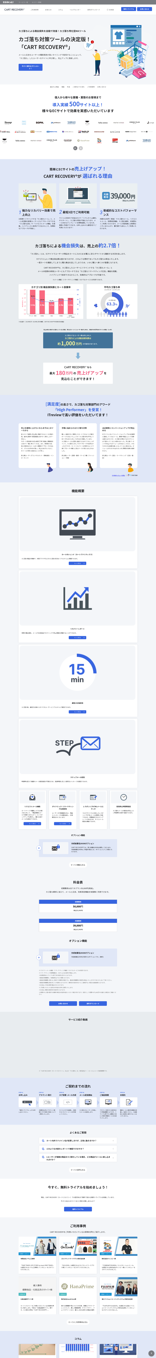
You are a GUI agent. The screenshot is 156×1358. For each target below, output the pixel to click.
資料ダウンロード (98, 9)
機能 (57, 85)
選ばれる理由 (44, 85)
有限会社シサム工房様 (29, 1007)
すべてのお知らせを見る (78, 1205)
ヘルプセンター (82, 9)
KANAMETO (62, 1334)
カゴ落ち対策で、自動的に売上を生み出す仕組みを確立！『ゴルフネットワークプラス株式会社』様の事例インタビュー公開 (81, 1192)
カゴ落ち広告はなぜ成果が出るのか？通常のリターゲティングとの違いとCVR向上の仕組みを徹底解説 (118, 1118)
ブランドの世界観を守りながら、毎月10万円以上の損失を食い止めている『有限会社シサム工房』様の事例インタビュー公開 (82, 1184)
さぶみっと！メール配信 (67, 1328)
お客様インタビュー (26, 1002)
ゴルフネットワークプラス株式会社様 (75, 1007)
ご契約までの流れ (81, 85)
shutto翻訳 (24, 1321)
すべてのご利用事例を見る (78, 1071)
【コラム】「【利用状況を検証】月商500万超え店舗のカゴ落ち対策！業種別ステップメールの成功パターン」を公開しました (81, 1196)
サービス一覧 (23, 2)
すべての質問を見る (78, 917)
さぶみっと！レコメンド (67, 1321)
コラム (70, 9)
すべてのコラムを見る (78, 1143)
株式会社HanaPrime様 (70, 1048)
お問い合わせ (144, 9)
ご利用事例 (50, 9)
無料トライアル (128, 9)
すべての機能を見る (78, 610)
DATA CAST (24, 1334)
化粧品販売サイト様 (28, 1048)
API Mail (99, 1328)
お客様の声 (23, 1043)
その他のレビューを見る (116, 475)
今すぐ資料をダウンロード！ (32, 66)
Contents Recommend (104, 1321)
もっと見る (32, 527)
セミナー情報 (36, 2)
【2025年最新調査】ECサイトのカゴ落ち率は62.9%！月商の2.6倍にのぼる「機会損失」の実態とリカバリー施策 (78, 1118)
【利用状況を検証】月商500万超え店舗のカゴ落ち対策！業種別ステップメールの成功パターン (37, 1118)
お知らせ (61, 9)
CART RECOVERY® (26, 1328)
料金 (66, 85)
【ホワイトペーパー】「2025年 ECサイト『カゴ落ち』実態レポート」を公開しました (67, 1188)
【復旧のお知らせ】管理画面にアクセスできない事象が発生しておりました (64, 1180)
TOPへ (151, 1353)
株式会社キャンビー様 (110, 1007)
